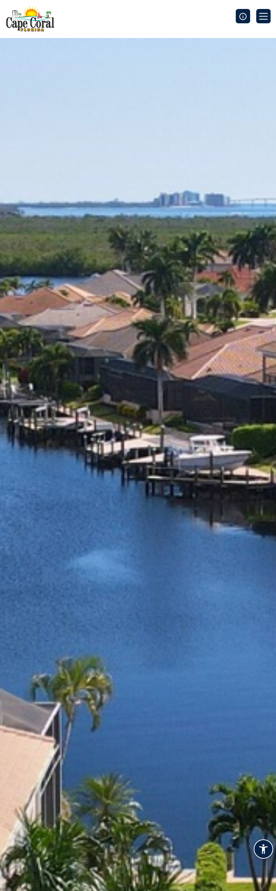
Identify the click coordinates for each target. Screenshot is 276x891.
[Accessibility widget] (263, 850)
